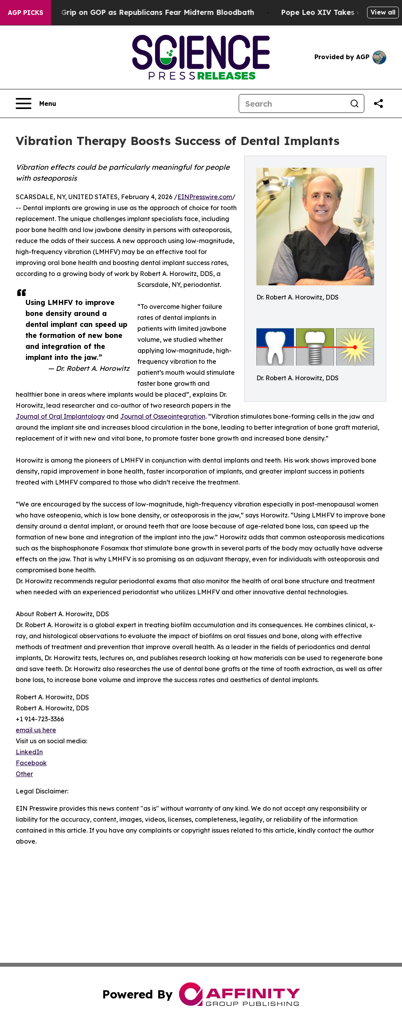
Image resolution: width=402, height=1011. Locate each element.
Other (24, 774)
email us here (36, 730)
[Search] (292, 103)
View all (383, 12)
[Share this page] (378, 103)
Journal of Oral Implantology (60, 416)
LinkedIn (29, 752)
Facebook (31, 763)
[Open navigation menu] (36, 103)
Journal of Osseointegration (162, 416)
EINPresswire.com (204, 197)
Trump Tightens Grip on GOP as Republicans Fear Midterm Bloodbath (146, 12)
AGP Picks (25, 12)
